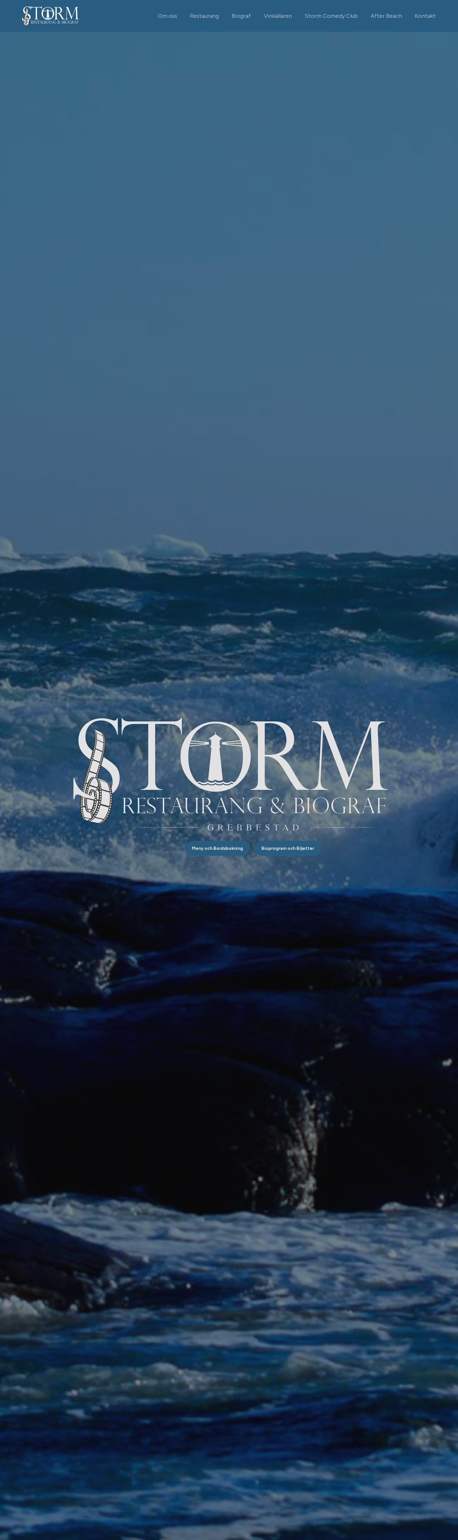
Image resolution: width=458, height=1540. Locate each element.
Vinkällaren (278, 15)
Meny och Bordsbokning (217, 848)
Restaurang (204, 15)
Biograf (241, 15)
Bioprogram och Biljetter (287, 848)
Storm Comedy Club (331, 15)
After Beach (386, 15)
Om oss (167, 15)
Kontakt (425, 15)
